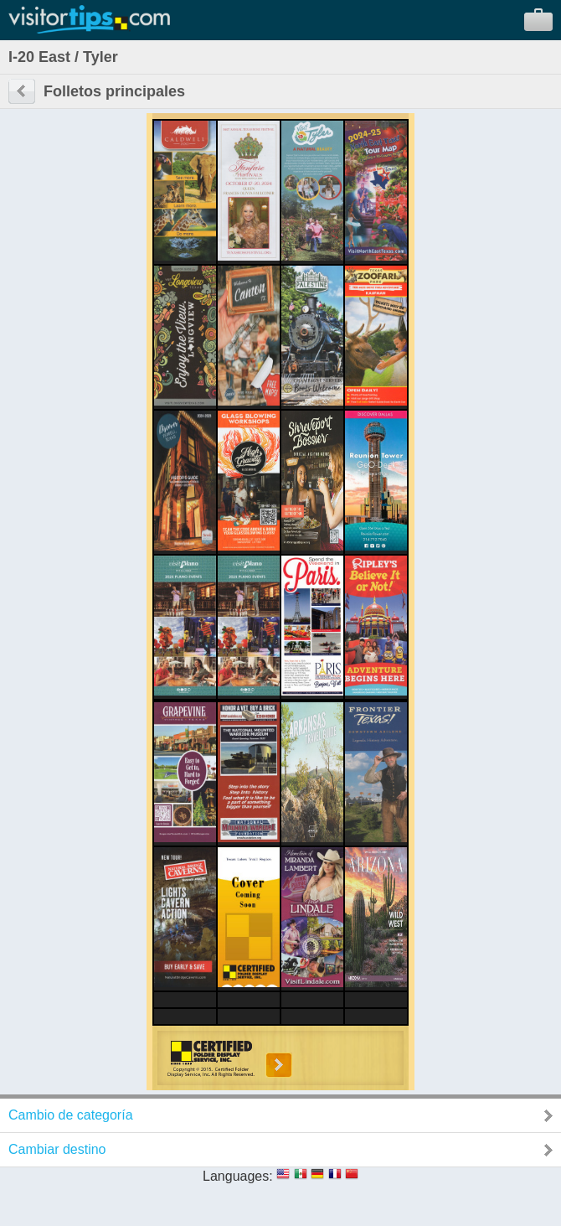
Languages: (238, 1176)
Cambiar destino (57, 1149)
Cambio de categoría (70, 1115)
